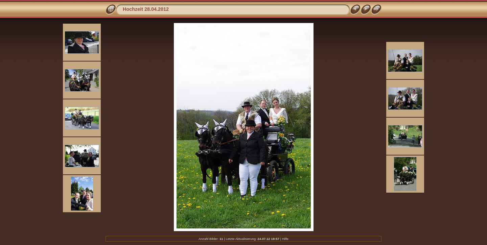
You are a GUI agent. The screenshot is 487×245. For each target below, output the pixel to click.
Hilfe (285, 239)
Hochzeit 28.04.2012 (146, 9)
